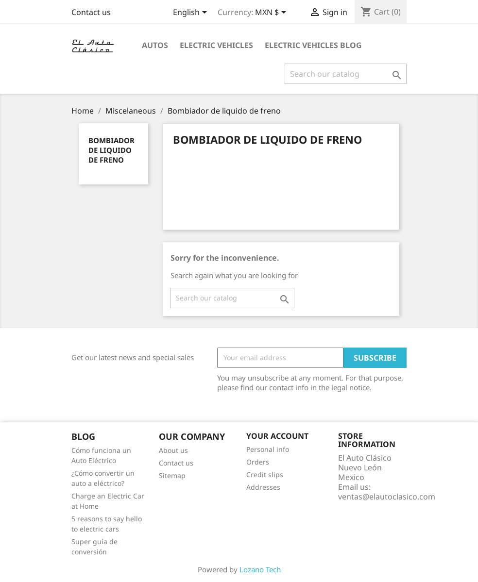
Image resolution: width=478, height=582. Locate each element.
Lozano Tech (260, 569)
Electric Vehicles (216, 45)
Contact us (91, 12)
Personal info (267, 449)
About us (173, 450)
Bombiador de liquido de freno (111, 150)
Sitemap (172, 475)
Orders (257, 461)
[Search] (346, 74)
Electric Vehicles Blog (313, 45)
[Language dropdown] (191, 13)
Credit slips (264, 474)
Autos (155, 45)
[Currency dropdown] (272, 13)
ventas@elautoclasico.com (386, 496)
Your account (277, 436)
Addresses (263, 487)
